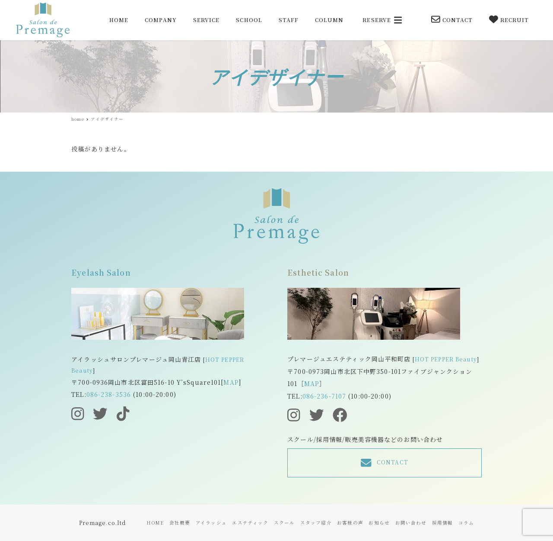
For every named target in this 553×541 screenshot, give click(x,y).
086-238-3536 (108, 394)
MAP (230, 382)
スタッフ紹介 (316, 522)
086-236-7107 (324, 396)
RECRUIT (509, 19)
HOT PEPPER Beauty (446, 359)
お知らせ (379, 522)
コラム (466, 522)
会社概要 (179, 522)
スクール (284, 522)
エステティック (250, 522)
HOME (155, 522)
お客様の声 (350, 522)
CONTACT (452, 19)
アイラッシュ (211, 522)
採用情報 (442, 522)
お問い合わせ (411, 522)
